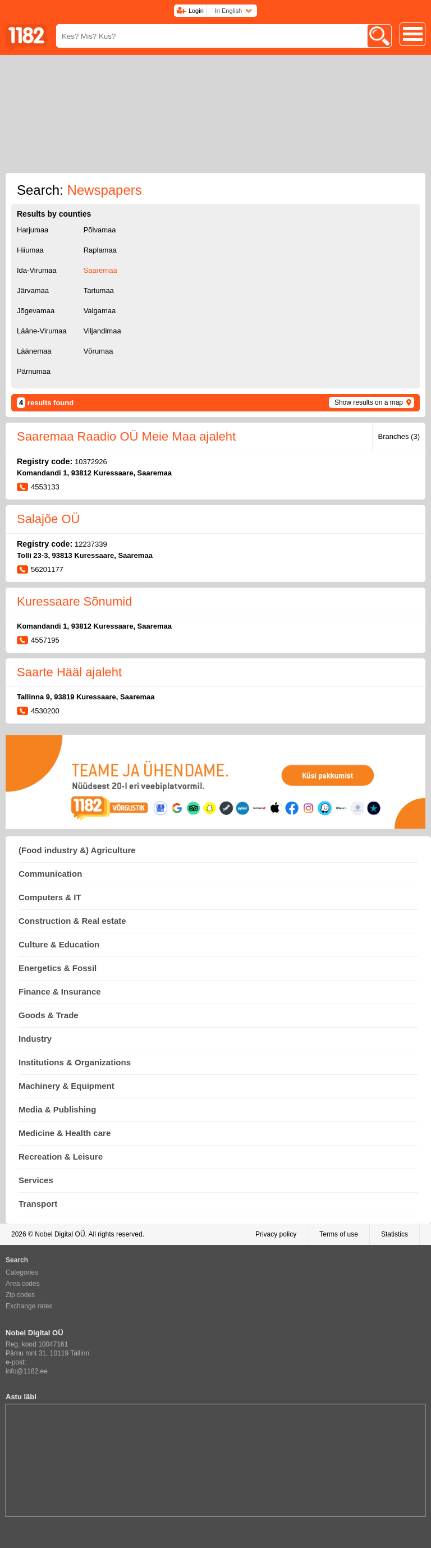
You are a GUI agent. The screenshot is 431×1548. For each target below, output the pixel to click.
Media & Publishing (57, 1109)
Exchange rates (29, 1306)
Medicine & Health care (65, 1133)
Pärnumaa (34, 371)
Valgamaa (100, 310)
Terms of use (338, 1234)
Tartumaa (99, 290)
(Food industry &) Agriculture (77, 850)
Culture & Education (59, 944)
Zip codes (20, 1295)
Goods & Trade (49, 1015)
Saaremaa (100, 270)
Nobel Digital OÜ (60, 1234)
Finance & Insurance (60, 991)
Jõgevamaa (35, 310)
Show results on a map (368, 402)
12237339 (91, 544)
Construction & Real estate (72, 921)
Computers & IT (50, 897)
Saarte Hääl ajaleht (69, 672)
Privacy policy (275, 1234)
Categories (22, 1272)
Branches (399, 436)
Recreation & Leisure (61, 1156)
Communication (50, 873)
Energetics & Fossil (58, 968)
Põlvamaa (100, 230)
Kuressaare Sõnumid (74, 601)
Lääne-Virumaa (42, 331)
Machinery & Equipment (66, 1086)
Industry (35, 1038)
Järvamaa (33, 290)
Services (36, 1180)
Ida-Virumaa (37, 270)
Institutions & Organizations (75, 1062)
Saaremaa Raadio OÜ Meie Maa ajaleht (126, 436)
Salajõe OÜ (48, 519)
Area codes (23, 1284)
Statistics (394, 1234)
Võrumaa (98, 351)
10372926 (91, 461)
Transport (38, 1203)
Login (196, 10)
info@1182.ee (27, 1371)
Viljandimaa (102, 331)
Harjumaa (32, 230)
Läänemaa (34, 351)
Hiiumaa (30, 250)
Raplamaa (100, 250)
